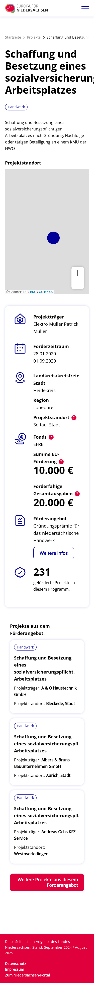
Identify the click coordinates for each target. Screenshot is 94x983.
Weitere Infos (54, 553)
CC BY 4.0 (46, 292)
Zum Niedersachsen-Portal (27, 975)
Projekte (34, 37)
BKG (33, 292)
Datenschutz (15, 963)
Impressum (14, 969)
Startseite (13, 37)
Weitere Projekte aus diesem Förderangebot (48, 882)
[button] (53, 238)
